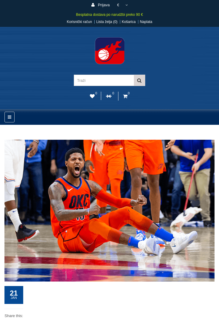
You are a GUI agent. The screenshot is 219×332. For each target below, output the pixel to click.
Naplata (146, 22)
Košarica (129, 22)
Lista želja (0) (106, 22)
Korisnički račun (79, 22)
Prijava (100, 5)
